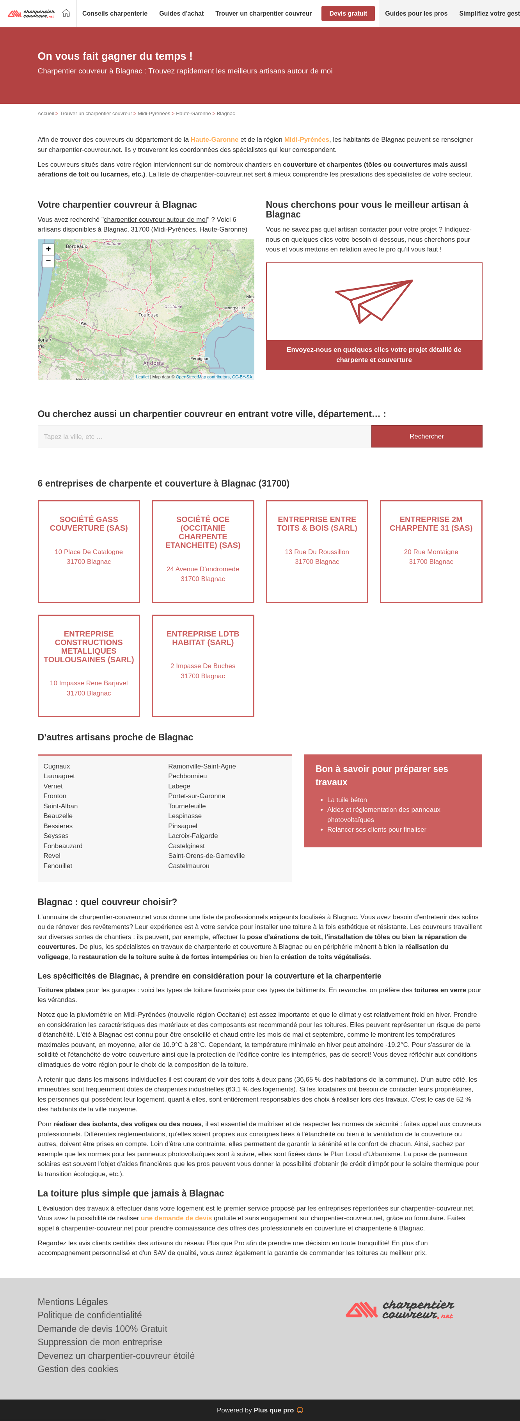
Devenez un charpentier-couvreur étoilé (116, 1356)
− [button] (48, 261)
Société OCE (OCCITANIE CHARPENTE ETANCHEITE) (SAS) (203, 532)
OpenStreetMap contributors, (204, 376)
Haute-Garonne (193, 113)
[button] (114, 13)
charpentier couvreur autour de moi (155, 219)
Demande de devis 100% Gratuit (102, 1329)
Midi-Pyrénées (154, 113)
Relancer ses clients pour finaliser (376, 829)
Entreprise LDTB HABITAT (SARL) (203, 638)
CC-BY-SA (242, 376)
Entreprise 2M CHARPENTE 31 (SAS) (431, 523)
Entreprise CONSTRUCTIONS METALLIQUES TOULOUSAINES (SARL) (89, 646)
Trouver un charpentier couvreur (96, 113)
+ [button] (48, 250)
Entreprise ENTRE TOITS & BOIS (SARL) (317, 523)
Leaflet (142, 376)
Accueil (46, 113)
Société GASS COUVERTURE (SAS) (89, 523)
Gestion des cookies (78, 1369)
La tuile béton (347, 800)
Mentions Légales (73, 1302)
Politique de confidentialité (90, 1315)
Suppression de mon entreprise (100, 1342)
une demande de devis (176, 1218)
